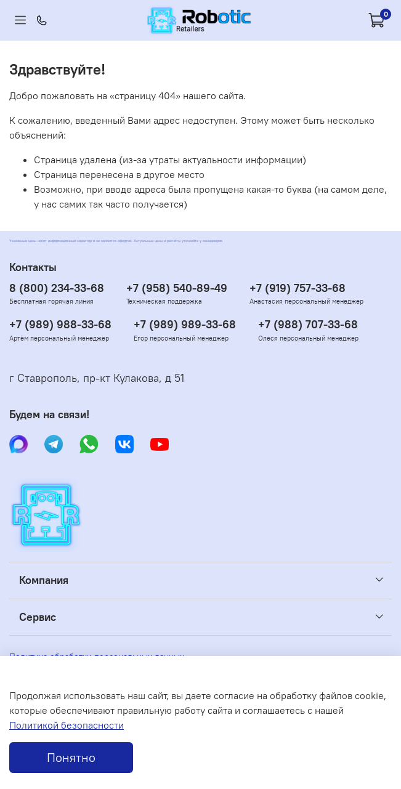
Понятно (71, 757)
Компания (43, 580)
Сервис (37, 617)
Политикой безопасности (66, 725)
